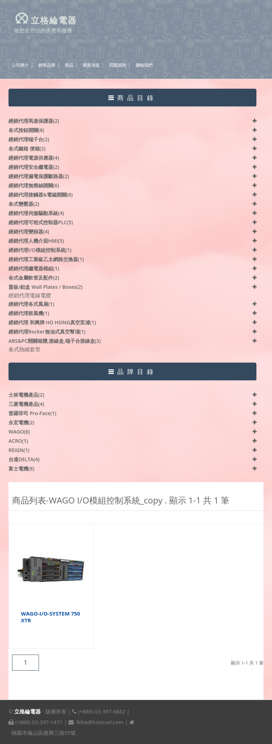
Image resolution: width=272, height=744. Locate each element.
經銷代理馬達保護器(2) (33, 120)
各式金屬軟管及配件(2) (33, 277)
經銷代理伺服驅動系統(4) (36, 213)
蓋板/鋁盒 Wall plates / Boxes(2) (45, 286)
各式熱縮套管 (24, 349)
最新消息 (91, 65)
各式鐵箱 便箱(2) (27, 148)
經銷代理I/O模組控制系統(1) (40, 250)
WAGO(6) (19, 431)
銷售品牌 (46, 65)
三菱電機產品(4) (26, 404)
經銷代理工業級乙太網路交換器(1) (46, 259)
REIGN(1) (18, 450)
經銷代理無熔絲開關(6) (33, 185)
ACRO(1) (18, 440)
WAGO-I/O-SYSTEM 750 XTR (50, 617)
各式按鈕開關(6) (26, 130)
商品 (69, 65)
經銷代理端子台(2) (28, 139)
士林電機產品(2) (26, 394)
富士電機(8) (21, 468)
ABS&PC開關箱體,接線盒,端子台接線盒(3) (54, 340)
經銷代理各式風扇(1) (31, 304)
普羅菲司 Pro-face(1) (32, 413)
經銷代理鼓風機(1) (28, 313)
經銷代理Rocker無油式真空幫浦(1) (46, 331)
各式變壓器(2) (23, 203)
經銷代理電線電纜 (29, 295)
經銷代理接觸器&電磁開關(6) (40, 194)
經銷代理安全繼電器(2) (33, 167)
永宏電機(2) (21, 422)
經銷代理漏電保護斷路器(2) (38, 176)
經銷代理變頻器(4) (28, 231)
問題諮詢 (117, 65)
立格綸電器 (27, 711)
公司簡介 (20, 65)
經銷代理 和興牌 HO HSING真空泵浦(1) (52, 322)
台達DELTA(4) (24, 459)
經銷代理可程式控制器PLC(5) (40, 222)
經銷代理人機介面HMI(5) (36, 240)
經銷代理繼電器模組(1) (33, 268)
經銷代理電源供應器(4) (33, 157)
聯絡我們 (144, 65)
